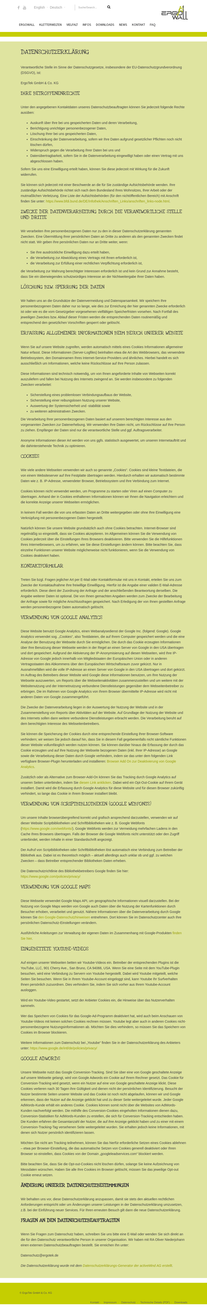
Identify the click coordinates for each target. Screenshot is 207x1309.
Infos (87, 24)
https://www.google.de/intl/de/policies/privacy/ (63, 1048)
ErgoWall (27, 24)
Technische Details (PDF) (155, 1302)
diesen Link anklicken (95, 782)
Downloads (105, 24)
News (123, 24)
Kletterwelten (50, 24)
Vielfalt (72, 24)
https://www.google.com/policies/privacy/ (51, 876)
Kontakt (138, 24)
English (39, 7)
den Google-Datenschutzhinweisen (64, 917)
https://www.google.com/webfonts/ (47, 828)
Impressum (110, 1302)
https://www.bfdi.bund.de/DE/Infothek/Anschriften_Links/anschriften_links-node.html (107, 201)
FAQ (153, 24)
